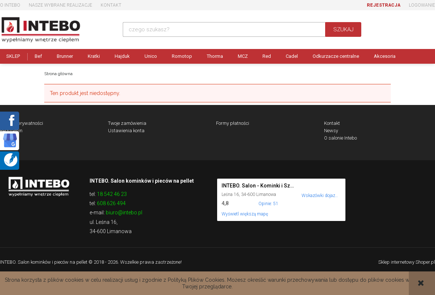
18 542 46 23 (112, 194)
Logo (38, 186)
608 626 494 (111, 203)
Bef (38, 56)
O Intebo (10, 5)
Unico (151, 56)
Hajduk (122, 56)
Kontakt (111, 5)
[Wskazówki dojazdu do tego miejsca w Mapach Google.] (320, 190)
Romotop (182, 56)
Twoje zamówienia (127, 123)
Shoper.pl (425, 262)
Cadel (292, 56)
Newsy (331, 130)
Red (266, 56)
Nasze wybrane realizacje (60, 5)
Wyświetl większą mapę (245, 214)
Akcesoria (385, 56)
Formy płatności (232, 123)
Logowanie (422, 5)
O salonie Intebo (340, 138)
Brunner (65, 56)
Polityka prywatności (21, 123)
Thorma (215, 56)
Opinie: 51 (268, 203)
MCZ (243, 56)
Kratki (94, 56)
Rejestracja (383, 5)
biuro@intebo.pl (124, 212)
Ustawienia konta (126, 130)
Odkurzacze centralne (336, 56)
